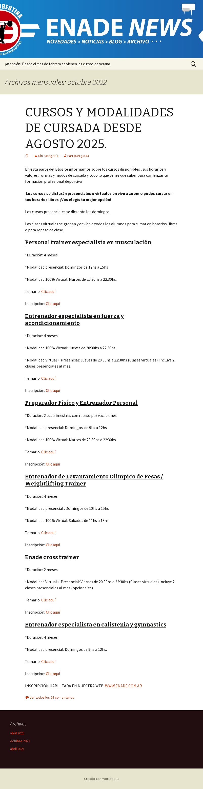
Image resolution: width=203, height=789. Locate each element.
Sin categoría (48, 155)
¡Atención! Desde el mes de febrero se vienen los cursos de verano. (58, 64)
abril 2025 (17, 733)
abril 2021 (17, 748)
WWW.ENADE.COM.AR (123, 685)
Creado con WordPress (101, 778)
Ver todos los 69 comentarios (52, 697)
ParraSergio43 (78, 155)
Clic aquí (48, 291)
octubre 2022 (20, 741)
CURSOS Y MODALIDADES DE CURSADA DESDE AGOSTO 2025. (99, 128)
